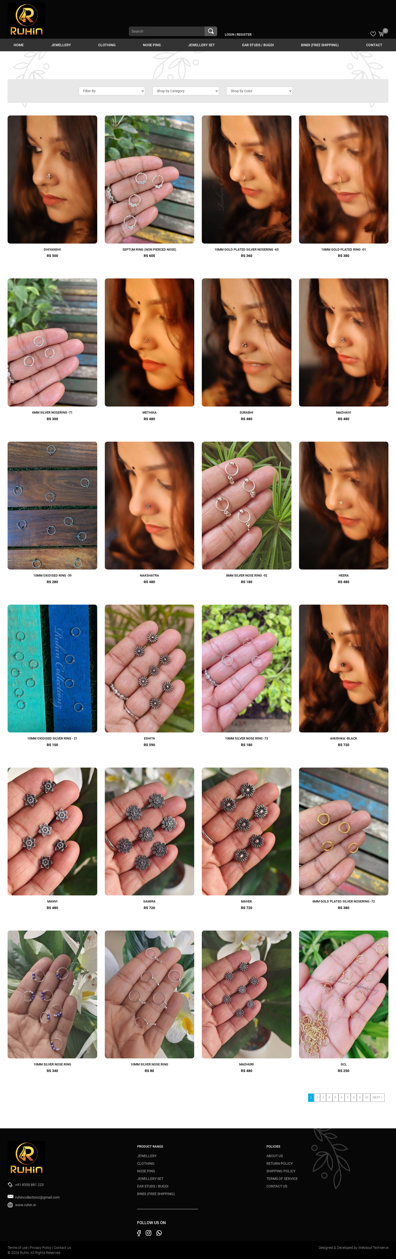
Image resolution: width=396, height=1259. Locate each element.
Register (244, 34)
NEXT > (378, 1097)
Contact (374, 45)
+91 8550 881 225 (29, 1185)
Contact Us (276, 1186)
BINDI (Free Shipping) (320, 45)
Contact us (62, 1248)
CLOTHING (107, 45)
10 (366, 1097)
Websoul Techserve (373, 1248)
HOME (19, 45)
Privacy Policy (41, 1248)
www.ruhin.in (25, 1205)
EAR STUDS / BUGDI (258, 45)
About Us (274, 1156)
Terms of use (18, 1248)
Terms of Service (282, 1179)
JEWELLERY (61, 45)
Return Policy (279, 1163)
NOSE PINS (152, 45)
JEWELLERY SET (201, 45)
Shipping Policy (280, 1171)
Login (229, 34)
